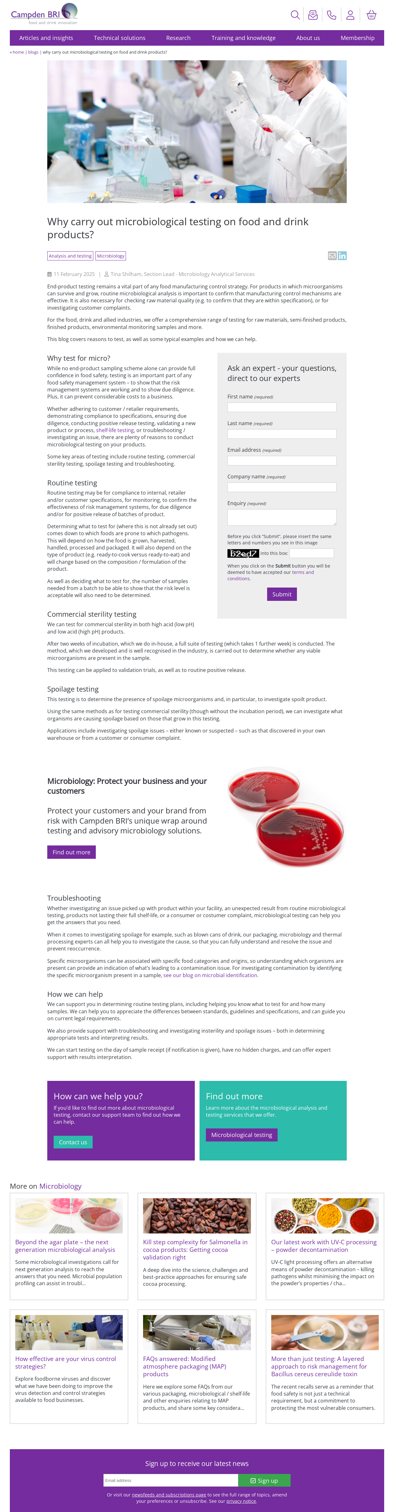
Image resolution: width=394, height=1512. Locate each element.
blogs (33, 52)
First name (250, 396)
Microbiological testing (241, 1135)
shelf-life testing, (115, 430)
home (18, 52)
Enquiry (246, 503)
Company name (256, 476)
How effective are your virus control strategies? (65, 1362)
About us (308, 38)
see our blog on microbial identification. (211, 975)
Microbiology (110, 256)
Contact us (73, 1142)
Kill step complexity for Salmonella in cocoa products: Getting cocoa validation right (195, 1249)
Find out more (71, 852)
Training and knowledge (244, 38)
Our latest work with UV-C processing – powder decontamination (324, 1245)
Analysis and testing (70, 256)
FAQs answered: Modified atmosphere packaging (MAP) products (184, 1366)
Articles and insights (46, 38)
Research (178, 38)
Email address (254, 449)
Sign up (264, 1480)
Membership (358, 38)
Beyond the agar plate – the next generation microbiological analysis (65, 1245)
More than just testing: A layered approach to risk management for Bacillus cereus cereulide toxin (319, 1366)
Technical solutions (120, 38)
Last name (249, 423)
